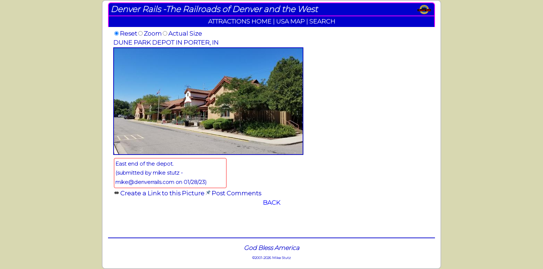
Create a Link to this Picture (162, 193)
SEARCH (322, 21)
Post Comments (236, 193)
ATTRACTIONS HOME (240, 21)
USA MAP (290, 21)
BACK (271, 202)
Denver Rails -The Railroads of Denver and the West (214, 9)
